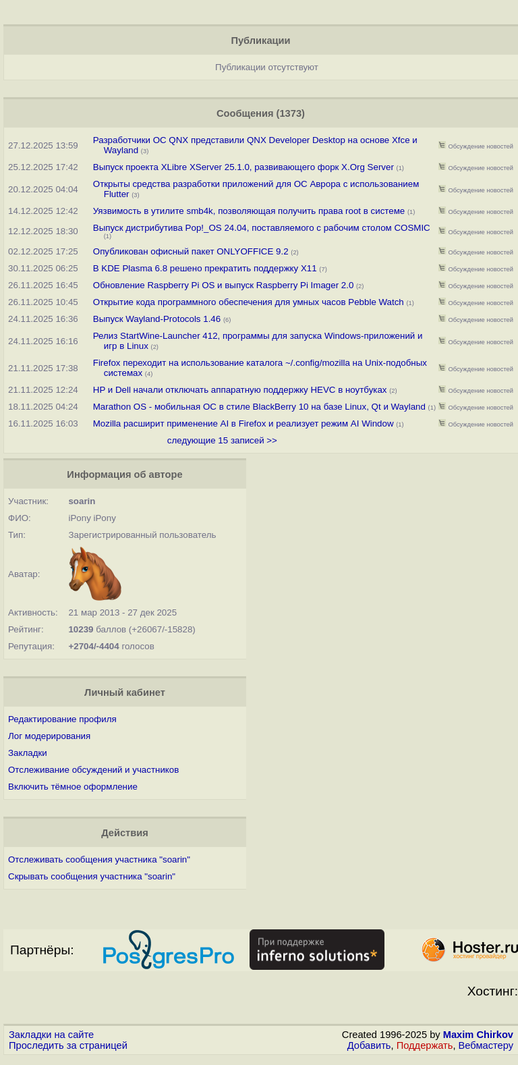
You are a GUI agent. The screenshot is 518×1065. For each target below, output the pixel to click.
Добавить (369, 1045)
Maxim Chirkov (478, 1034)
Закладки (27, 753)
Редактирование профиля (62, 719)
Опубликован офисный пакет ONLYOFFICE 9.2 (191, 251)
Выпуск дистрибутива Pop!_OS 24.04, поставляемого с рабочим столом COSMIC (261, 228)
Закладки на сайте (51, 1034)
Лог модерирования (49, 736)
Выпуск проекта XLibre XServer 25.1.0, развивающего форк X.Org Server (245, 167)
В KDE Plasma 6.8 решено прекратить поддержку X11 (205, 268)
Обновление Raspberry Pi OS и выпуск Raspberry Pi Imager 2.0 (223, 285)
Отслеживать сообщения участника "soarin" (99, 859)
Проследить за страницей (68, 1045)
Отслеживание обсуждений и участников (93, 770)
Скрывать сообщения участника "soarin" (91, 876)
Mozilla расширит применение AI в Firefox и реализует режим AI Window (243, 423)
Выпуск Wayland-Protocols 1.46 (157, 319)
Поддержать (425, 1045)
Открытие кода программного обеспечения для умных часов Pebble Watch (250, 302)
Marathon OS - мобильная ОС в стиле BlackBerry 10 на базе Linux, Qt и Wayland (259, 407)
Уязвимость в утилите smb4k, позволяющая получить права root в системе (250, 211)
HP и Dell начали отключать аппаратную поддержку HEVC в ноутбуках (240, 390)
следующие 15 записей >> (222, 440)
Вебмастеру (486, 1045)
